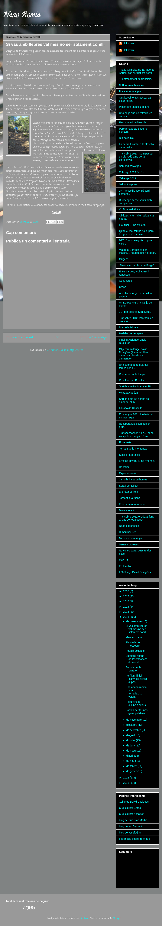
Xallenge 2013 (127, 178)
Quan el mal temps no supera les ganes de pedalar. (136, 232)
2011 (126, 782)
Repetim (124, 467)
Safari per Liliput (128, 485)
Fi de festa (125, 442)
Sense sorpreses (129, 544)
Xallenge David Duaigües (134, 801)
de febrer (132, 766)
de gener (131, 771)
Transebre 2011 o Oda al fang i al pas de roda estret (137, 518)
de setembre (134, 730)
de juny (130, 745)
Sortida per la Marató (133, 669)
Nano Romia (21, 16)
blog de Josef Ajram (130, 832)
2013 (126, 616)
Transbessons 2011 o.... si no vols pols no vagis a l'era (136, 434)
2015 (126, 606)
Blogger (117, 918)
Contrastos (125, 280)
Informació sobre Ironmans (135, 838)
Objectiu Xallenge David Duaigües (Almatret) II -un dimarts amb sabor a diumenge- (134, 354)
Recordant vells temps (132, 374)
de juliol (131, 740)
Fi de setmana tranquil (132, 504)
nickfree (84, 918)
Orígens (123, 259)
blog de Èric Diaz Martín (133, 820)
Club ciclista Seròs (130, 807)
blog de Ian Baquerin (131, 826)
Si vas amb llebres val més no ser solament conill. (136, 629)
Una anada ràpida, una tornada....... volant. (136, 692)
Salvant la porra (128, 184)
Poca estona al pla (130, 91)
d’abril (130, 755)
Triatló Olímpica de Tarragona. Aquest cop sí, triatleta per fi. (136, 71)
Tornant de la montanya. (133, 448)
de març (131, 760)
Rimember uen (127, 532)
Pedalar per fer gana (131, 333)
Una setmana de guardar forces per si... (133, 366)
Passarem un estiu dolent (134, 106)
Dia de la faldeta (128, 327)
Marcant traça (134, 637)
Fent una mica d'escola (132, 122)
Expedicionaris (127, 473)
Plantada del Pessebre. (133, 644)
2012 (126, 777)
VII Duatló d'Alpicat (130, 209)
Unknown (128, 43)
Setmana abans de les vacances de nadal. (136, 659)
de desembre (134, 621)
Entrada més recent (19, 337)
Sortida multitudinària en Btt (135, 386)
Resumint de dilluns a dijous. (136, 703)
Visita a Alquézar (129, 392)
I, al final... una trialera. (132, 224)
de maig (131, 750)
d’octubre (132, 724)
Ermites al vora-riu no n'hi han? (137, 460)
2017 (126, 596)
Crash (122, 286)
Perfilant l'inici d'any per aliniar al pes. (136, 679)
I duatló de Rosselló (130, 408)
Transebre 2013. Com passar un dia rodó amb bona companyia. (136, 156)
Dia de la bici (126, 137)
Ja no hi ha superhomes (133, 479)
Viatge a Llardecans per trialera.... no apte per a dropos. (137, 251)
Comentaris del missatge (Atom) (65, 350)
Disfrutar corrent (128, 491)
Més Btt (123, 559)
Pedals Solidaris (135, 650)
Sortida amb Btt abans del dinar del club (134, 400)
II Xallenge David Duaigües (135, 572)
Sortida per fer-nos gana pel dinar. (136, 712)
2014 (126, 611)
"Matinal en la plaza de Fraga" (136, 265)
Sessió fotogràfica (129, 454)
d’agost (130, 735)
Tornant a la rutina (129, 497)
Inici (56, 337)
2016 (126, 601)
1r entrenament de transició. (135, 78)
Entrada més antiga (93, 337)
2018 (126, 591)
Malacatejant (126, 510)
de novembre (134, 719)
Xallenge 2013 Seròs (131, 172)
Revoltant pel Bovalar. (132, 380)
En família (125, 566)
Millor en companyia (131, 538)
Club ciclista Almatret (131, 813)
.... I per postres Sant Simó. (135, 311)
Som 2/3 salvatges (130, 165)
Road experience (129, 525)
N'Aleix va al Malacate (132, 85)
